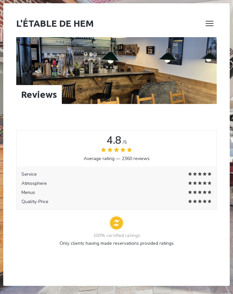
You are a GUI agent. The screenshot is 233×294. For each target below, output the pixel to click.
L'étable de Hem (55, 23)
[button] (209, 23)
